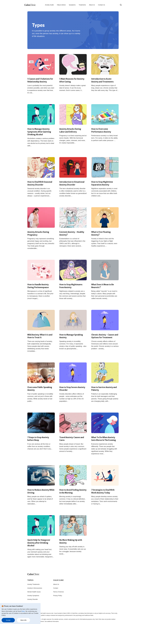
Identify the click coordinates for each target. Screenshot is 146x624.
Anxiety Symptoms (33, 595)
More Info (23, 620)
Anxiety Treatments (33, 584)
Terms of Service (58, 592)
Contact (55, 588)
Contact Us (101, 5)
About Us (92, 5)
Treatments (82, 5)
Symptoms (72, 5)
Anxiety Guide (49, 5)
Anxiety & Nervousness (34, 588)
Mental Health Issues (34, 592)
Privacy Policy (57, 595)
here (23, 611)
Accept (8, 620)
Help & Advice (61, 5)
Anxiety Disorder (32, 599)
